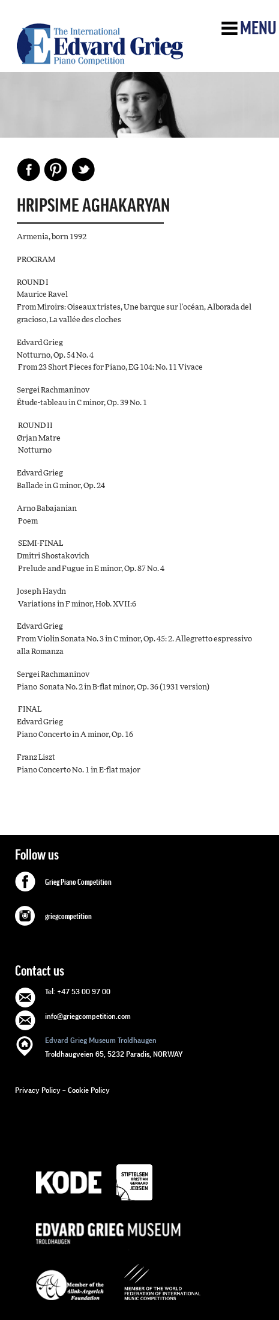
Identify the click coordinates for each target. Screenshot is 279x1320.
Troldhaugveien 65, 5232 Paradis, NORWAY (114, 1046)
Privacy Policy (38, 1090)
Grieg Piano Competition (78, 882)
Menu (258, 28)
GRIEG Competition (100, 44)
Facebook (29, 169)
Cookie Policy (89, 1090)
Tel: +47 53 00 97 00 (77, 991)
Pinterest (56, 169)
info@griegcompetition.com (88, 1016)
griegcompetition (68, 916)
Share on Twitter (83, 169)
